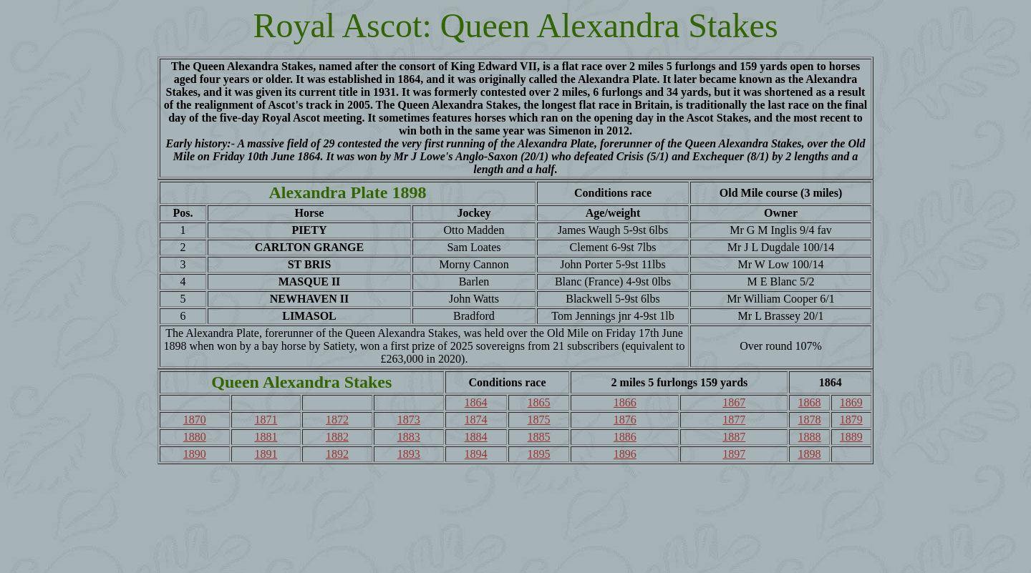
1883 (408, 437)
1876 (625, 419)
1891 (265, 454)
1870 (194, 419)
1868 (809, 402)
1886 (625, 437)
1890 (194, 454)
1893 (408, 454)
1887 (733, 437)
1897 (733, 454)
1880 (194, 437)
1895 (538, 454)
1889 (851, 437)
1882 (337, 437)
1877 (733, 419)
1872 (337, 419)
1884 (476, 437)
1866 (625, 402)
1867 (733, 402)
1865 (538, 402)
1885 (538, 437)
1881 (265, 437)
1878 (809, 419)
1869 (851, 402)
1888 (809, 437)
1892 (337, 454)
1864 (476, 402)
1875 (538, 419)
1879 (851, 419)
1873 (408, 419)
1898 (809, 454)
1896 (625, 454)
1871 (265, 419)
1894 (476, 454)
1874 (476, 419)
